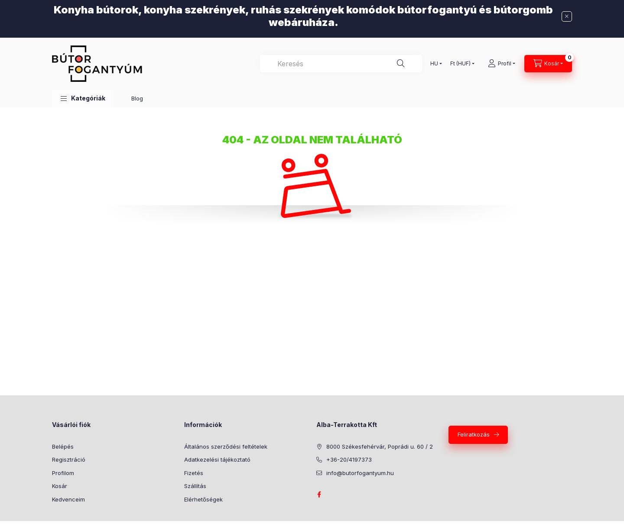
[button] (83, 98)
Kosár (59, 485)
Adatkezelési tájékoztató (217, 459)
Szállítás (195, 485)
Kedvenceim (68, 499)
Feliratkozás (474, 434)
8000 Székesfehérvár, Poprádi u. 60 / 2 (379, 446)
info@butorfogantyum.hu (360, 472)
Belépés (63, 446)
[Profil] (501, 63)
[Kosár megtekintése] (548, 63)
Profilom (63, 472)
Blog (137, 98)
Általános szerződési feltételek (225, 446)
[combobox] (341, 63)
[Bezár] (567, 16)
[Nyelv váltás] (434, 63)
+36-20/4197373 (349, 459)
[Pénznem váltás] (460, 63)
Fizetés (193, 472)
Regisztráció (68, 459)
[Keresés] (400, 63)
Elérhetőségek (203, 499)
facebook (319, 494)
